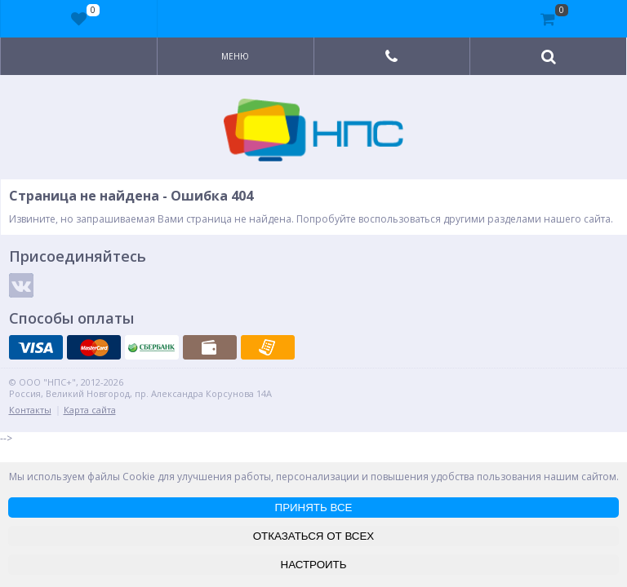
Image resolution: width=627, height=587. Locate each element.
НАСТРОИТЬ (314, 564)
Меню (235, 56)
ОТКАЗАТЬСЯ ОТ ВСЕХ (314, 536)
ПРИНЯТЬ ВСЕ (314, 507)
